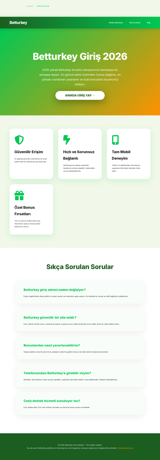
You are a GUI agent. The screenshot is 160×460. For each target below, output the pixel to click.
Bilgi (148, 23)
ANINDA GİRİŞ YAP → (80, 95)
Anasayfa (29, 6)
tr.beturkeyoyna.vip (125, 448)
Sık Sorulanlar (135, 23)
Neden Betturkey (116, 23)
